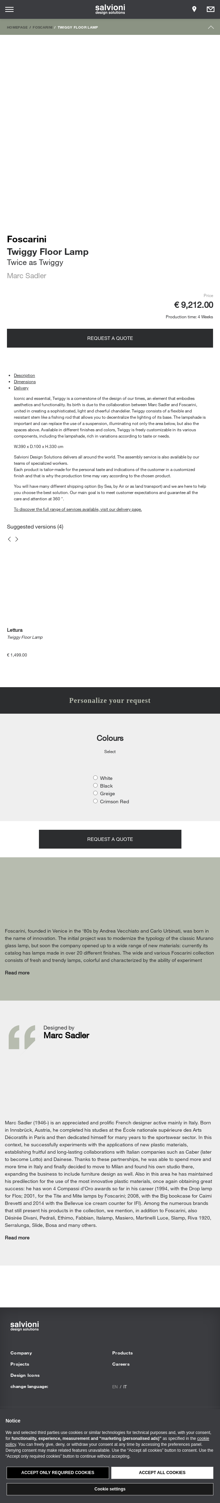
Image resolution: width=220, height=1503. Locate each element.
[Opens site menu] (9, 9)
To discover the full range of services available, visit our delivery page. (78, 509)
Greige (107, 793)
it (125, 1386)
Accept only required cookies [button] (57, 1472)
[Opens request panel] (210, 9)
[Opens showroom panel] (194, 9)
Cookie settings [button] (110, 1489)
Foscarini (42, 27)
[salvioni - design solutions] (110, 9)
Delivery (21, 387)
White (106, 778)
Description (24, 375)
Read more (17, 973)
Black (106, 786)
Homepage (17, 27)
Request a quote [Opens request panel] (110, 338)
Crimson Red (114, 801)
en (115, 1386)
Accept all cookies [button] (162, 1472)
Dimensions (25, 381)
